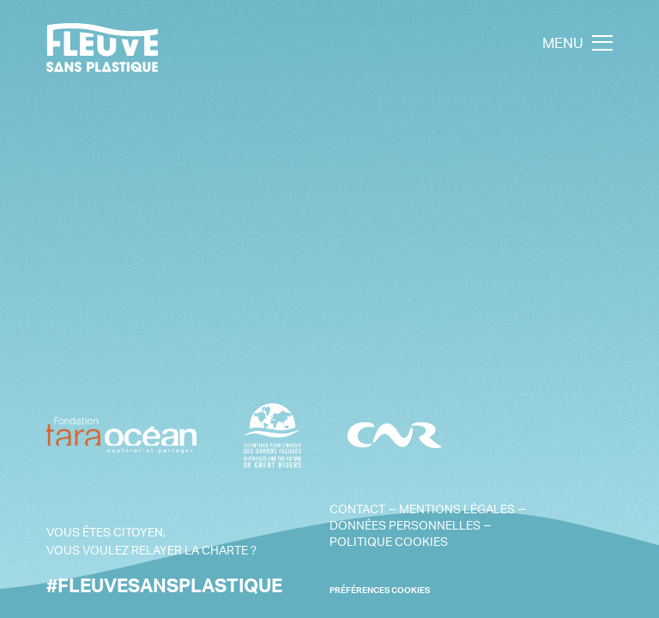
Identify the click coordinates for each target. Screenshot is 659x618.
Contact (357, 508)
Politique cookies (389, 541)
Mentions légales (457, 508)
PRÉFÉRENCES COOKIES (380, 590)
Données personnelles (405, 525)
